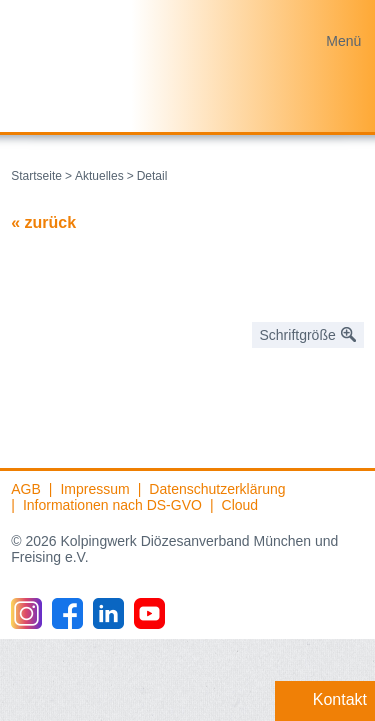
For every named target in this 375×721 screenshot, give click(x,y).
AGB (26, 489)
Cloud (240, 505)
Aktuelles (99, 176)
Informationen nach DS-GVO (112, 505)
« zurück (43, 222)
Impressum (94, 489)
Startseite (36, 176)
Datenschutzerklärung (217, 489)
